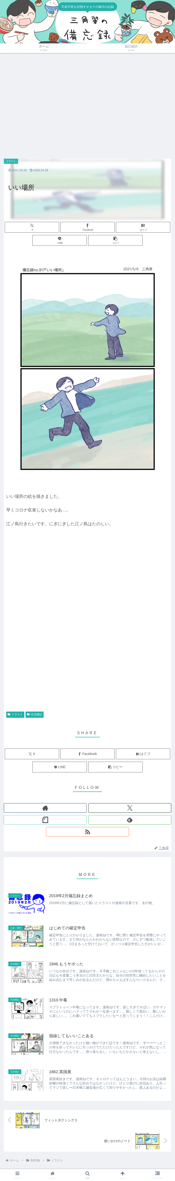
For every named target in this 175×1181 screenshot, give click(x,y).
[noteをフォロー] (45, 820)
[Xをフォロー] (129, 808)
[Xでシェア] (32, 227)
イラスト (15, 714)
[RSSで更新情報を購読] (87, 832)
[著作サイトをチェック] (45, 808)
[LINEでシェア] (59, 240)
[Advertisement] (44, 103)
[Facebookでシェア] (87, 227)
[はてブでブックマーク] (143, 227)
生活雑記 (34, 714)
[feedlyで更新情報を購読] (129, 820)
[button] (115, 240)
